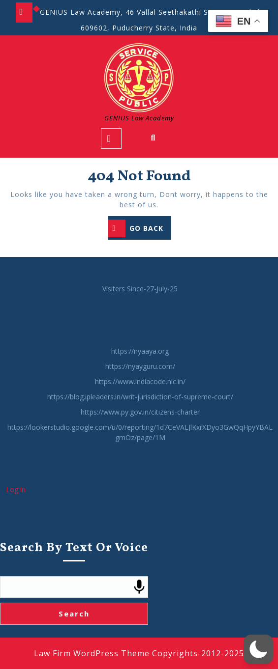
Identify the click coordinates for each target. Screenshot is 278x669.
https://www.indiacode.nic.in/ (140, 410)
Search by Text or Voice (74, 576)
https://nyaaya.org (140, 379)
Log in (16, 518)
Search (74, 642)
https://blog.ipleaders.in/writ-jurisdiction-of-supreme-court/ (140, 425)
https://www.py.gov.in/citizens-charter (140, 440)
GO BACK (139, 229)
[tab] (111, 138)
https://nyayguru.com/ (140, 394)
